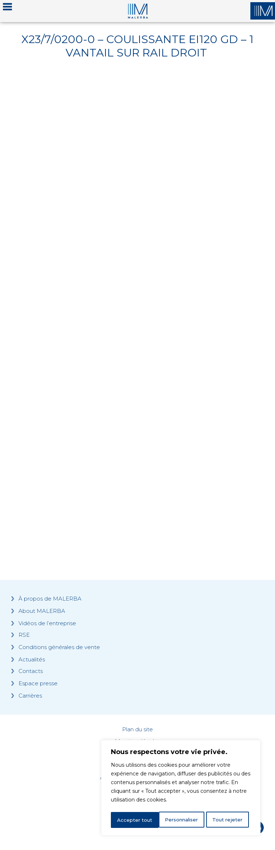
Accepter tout (227, 820)
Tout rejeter (181, 820)
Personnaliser (134, 820)
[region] (181, 789)
